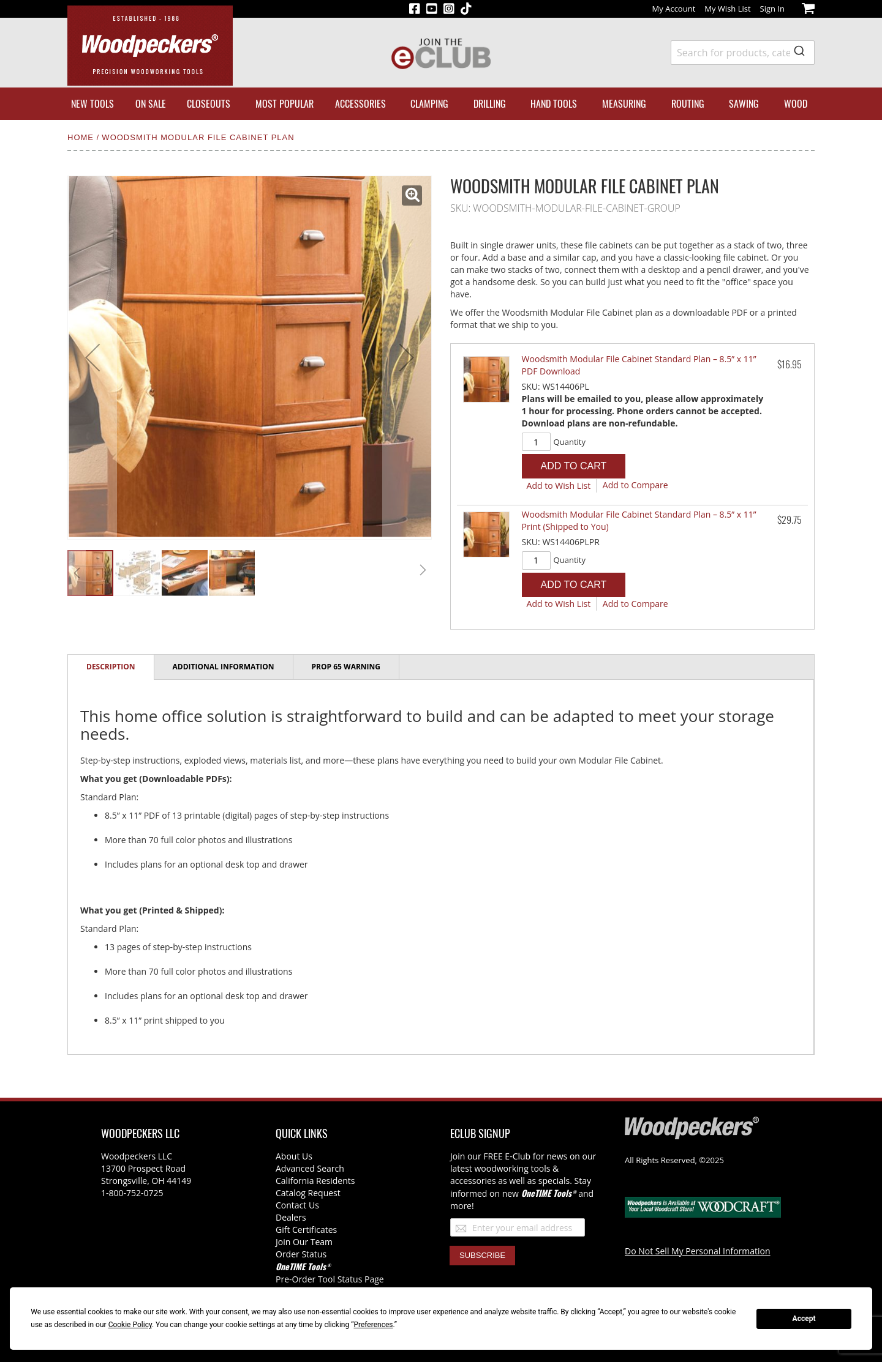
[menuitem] (92, 103)
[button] (412, 195)
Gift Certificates (306, 1229)
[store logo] (150, 46)
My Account (674, 8)
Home (82, 137)
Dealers (291, 1217)
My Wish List (727, 8)
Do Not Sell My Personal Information (698, 1251)
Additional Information (223, 666)
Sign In (772, 8)
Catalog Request (308, 1193)
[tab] (111, 667)
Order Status (301, 1254)
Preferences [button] (373, 1324)
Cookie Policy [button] (130, 1324)
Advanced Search (310, 1168)
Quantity (570, 441)
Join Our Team (304, 1242)
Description (110, 666)
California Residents (315, 1180)
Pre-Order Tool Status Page (330, 1279)
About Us (294, 1156)
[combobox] (743, 52)
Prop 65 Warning (346, 666)
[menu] (441, 103)
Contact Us (297, 1205)
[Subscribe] (482, 1255)
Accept (804, 1318)
